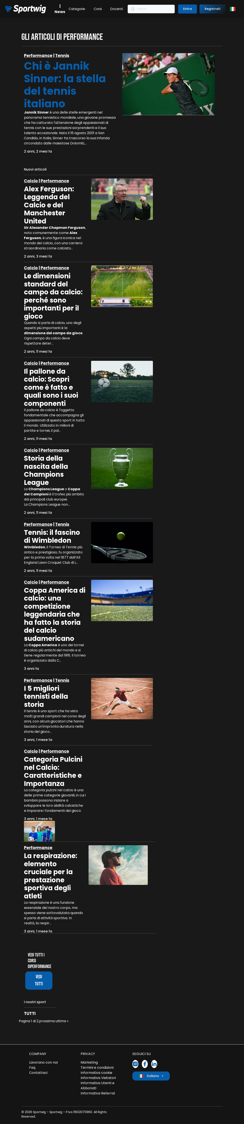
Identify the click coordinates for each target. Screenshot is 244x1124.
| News (60, 9)
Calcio (31, 181)
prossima (47, 1021)
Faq (32, 1067)
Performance (38, 55)
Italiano (149, 1075)
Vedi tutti (39, 980)
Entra (187, 9)
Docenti (116, 9)
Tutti (30, 1013)
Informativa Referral (98, 1093)
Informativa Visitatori (98, 1077)
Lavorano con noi (43, 1062)
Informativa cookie (96, 1072)
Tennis (62, 55)
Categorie (77, 9)
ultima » (62, 1021)
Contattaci (38, 1072)
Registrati (212, 9)
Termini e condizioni (97, 1067)
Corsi (98, 9)
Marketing (89, 1062)
